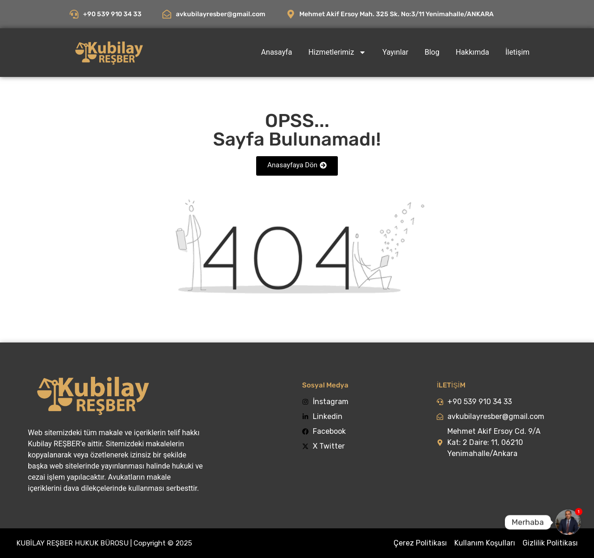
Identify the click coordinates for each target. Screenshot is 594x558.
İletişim (517, 52)
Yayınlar (395, 52)
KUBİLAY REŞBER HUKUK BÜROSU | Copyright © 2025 (104, 543)
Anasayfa (276, 52)
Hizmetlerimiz (337, 52)
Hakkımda (472, 52)
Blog (432, 52)
